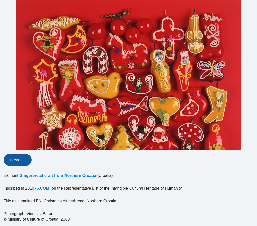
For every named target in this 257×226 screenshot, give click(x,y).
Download (17, 160)
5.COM (43, 188)
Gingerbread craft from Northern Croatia (57, 175)
